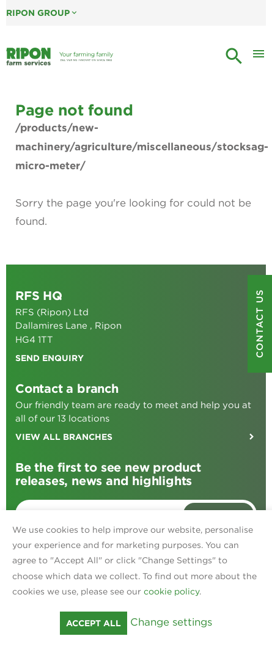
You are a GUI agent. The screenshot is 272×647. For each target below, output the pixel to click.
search (234, 56)
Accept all (93, 623)
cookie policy (171, 591)
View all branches (63, 437)
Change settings (171, 622)
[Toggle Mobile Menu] (258, 56)
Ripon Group (42, 13)
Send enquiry (49, 358)
